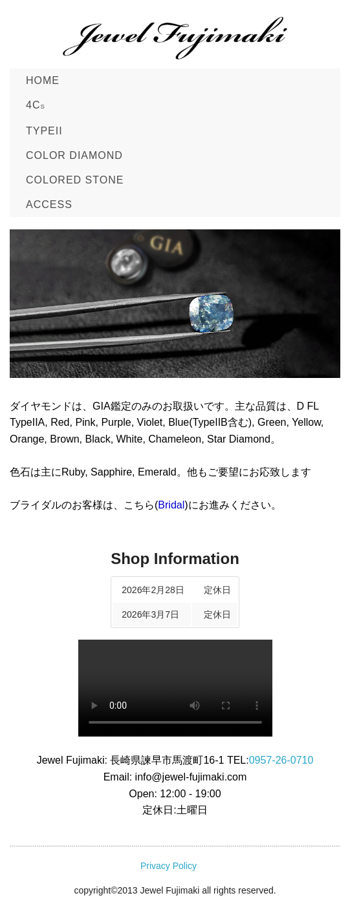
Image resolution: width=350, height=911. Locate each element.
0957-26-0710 (281, 760)
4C (35, 104)
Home (43, 80)
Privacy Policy (168, 866)
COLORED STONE (75, 179)
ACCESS (49, 204)
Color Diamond (74, 155)
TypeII (44, 130)
